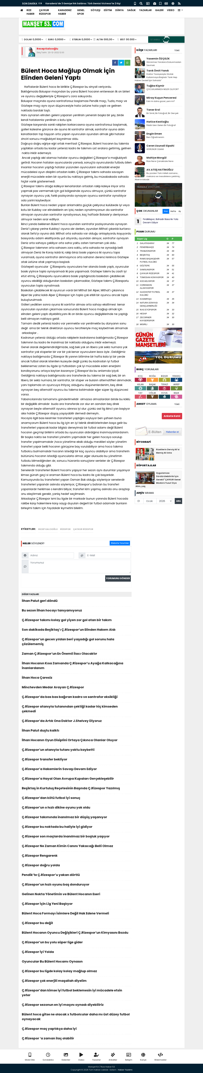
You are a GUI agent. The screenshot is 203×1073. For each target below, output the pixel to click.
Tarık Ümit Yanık (157, 70)
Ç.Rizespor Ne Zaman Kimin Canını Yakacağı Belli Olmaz (76, 847)
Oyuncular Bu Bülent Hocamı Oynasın (76, 962)
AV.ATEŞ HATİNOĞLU (159, 170)
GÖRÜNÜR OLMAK (155, 149)
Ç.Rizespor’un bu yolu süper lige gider (76, 943)
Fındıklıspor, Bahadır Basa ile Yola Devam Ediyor (156, 221)
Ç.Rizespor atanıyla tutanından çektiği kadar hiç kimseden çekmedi (76, 709)
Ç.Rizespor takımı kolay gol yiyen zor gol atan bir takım (76, 621)
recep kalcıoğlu (48, 529)
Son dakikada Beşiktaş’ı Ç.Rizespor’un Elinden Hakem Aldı (76, 630)
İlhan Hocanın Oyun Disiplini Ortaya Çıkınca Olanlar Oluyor (76, 741)
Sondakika (48, 1057)
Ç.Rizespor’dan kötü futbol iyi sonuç (76, 799)
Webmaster (160, 1057)
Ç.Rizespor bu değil (76, 924)
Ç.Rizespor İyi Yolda (76, 953)
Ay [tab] (180, 211)
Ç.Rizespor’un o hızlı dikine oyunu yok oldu (76, 808)
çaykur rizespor (83, 529)
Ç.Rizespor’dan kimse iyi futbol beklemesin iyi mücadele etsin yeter (76, 993)
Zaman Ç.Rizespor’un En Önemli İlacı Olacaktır (76, 654)
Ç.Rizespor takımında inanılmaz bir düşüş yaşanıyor (76, 818)
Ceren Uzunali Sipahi (160, 146)
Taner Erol (153, 110)
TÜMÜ (177, 50)
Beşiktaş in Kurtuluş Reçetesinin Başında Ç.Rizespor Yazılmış (76, 789)
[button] (180, 10)
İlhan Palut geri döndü (76, 602)
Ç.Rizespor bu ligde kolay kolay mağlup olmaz (76, 972)
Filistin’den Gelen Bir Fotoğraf (161, 125)
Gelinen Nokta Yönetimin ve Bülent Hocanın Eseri (76, 895)
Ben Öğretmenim (155, 137)
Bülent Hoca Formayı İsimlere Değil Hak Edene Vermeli (76, 914)
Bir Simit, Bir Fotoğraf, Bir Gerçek (162, 113)
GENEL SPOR (81, 12)
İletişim (128, 1057)
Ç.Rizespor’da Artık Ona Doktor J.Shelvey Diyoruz (76, 722)
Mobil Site (30, 1057)
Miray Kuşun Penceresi (161, 98)
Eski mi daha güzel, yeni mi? (160, 101)
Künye (143, 1057)
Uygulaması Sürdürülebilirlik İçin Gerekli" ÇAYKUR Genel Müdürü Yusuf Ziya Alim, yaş (158, 479)
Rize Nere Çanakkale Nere (159, 161)
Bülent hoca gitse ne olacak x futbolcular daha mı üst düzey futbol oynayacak (76, 1017)
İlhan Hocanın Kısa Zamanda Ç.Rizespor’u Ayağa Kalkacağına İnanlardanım (76, 666)
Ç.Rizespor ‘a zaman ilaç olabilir (76, 1039)
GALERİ (159, 10)
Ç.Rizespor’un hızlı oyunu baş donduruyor (76, 885)
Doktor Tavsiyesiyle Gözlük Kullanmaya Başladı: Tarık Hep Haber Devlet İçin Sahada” (156, 77)
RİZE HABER (30, 12)
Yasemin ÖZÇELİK (158, 58)
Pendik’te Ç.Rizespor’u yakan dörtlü (76, 876)
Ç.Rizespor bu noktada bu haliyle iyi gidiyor (76, 827)
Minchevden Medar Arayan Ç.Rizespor (76, 688)
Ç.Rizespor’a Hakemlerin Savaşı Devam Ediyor (76, 770)
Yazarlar (96, 1057)
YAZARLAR (145, 10)
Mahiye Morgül (156, 158)
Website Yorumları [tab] (120, 543)
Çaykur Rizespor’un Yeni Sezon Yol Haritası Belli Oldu (75, 3)
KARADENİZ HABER (65, 12)
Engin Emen (154, 134)
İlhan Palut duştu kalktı (76, 731)
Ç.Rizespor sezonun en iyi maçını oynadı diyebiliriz (76, 1005)
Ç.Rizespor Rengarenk (76, 856)
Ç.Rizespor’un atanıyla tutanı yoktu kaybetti (76, 750)
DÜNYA (119, 10)
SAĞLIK (131, 10)
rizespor (65, 529)
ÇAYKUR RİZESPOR (45, 12)
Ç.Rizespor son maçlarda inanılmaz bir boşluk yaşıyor (76, 837)
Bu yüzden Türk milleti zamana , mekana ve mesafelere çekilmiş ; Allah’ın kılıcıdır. (158, 176)
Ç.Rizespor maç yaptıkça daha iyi (76, 1029)
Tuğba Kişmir (155, 86)
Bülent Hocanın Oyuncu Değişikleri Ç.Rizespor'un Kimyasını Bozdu (76, 933)
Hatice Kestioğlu (157, 122)
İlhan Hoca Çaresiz (76, 678)
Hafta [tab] (173, 211)
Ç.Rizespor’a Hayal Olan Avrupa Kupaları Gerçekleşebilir (76, 779)
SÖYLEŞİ (95, 10)
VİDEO (170, 10)
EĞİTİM (108, 10)
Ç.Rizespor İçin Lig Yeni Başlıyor (76, 904)
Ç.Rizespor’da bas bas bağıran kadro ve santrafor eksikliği (76, 698)
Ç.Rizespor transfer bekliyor (76, 760)
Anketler (113, 1057)
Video (81, 1057)
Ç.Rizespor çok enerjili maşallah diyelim (76, 981)
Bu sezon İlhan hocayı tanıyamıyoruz (76, 611)
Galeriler (65, 1057)
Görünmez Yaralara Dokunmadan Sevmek (163, 64)
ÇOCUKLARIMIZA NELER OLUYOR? (162, 89)
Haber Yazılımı (125, 1069)
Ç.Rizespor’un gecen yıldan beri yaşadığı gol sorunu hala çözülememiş (76, 642)
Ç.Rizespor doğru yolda (76, 866)
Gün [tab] (166, 211)
